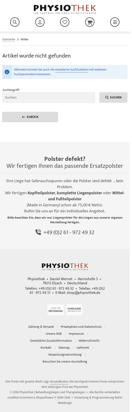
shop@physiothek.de (83, 293)
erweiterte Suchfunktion (71, 69)
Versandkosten (59, 381)
